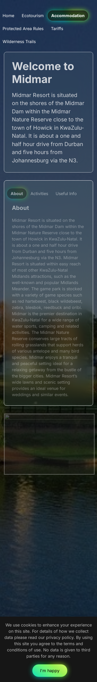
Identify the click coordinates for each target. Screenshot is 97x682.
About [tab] (17, 193)
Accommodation (68, 15)
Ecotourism (33, 15)
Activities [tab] (39, 193)
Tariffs (57, 28)
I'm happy (49, 670)
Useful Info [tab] (66, 193)
